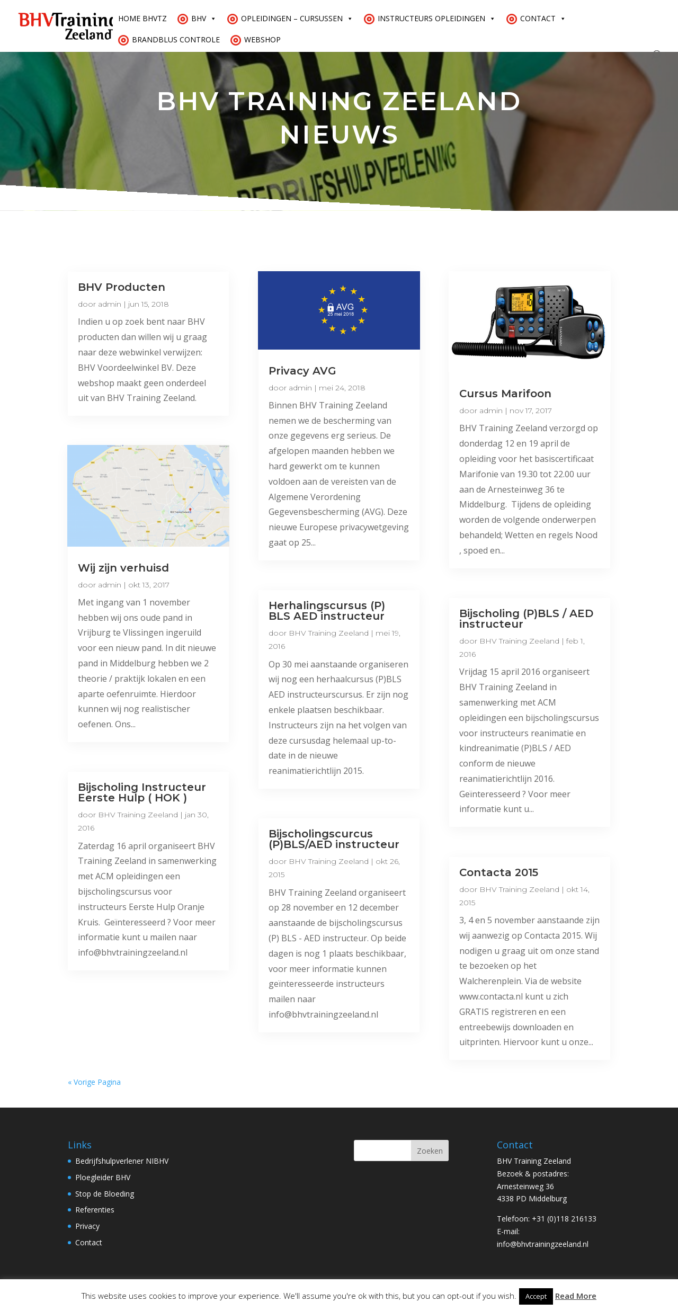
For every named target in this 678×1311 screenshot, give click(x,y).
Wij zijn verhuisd (123, 567)
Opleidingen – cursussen (297, 18)
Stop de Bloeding (104, 1194)
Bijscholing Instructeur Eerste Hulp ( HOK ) (142, 792)
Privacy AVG (302, 370)
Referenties (94, 1210)
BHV (204, 18)
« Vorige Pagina (94, 1082)
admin (109, 304)
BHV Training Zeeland (138, 814)
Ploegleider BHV (102, 1177)
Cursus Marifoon (505, 393)
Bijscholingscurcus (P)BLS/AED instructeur (334, 839)
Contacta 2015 (498, 872)
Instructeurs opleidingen (437, 18)
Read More (575, 1295)
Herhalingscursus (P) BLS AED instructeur (327, 610)
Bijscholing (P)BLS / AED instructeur (526, 618)
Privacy (87, 1226)
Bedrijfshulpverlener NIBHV (121, 1161)
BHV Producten (121, 287)
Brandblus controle (176, 39)
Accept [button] (536, 1296)
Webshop (262, 39)
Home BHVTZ (142, 18)
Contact (543, 18)
